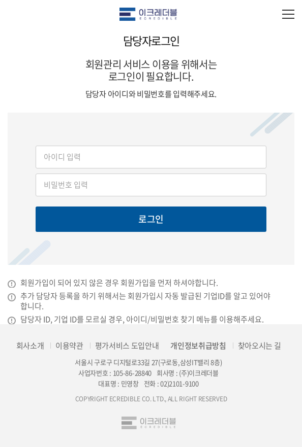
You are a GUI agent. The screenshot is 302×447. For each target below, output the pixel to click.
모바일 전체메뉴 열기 (288, 14)
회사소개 (30, 345)
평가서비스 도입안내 (127, 345)
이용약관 (69, 345)
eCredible (151, 14)
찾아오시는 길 (259, 345)
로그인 (151, 219)
